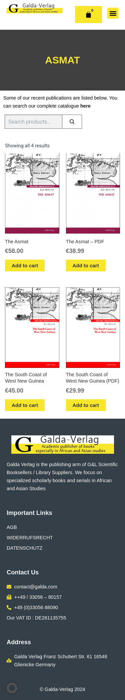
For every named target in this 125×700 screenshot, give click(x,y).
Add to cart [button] (25, 265)
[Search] (72, 122)
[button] (112, 13)
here (85, 106)
